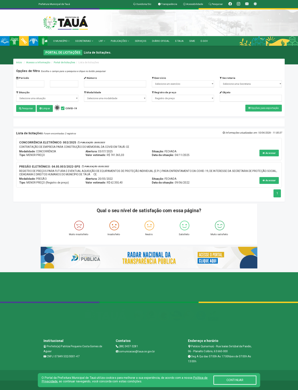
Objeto (225, 92)
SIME (192, 41)
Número (90, 78)
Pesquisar (26, 108)
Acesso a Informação (38, 62)
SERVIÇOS (141, 41)
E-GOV (204, 41)
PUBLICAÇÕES (120, 41)
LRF (102, 41)
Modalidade (92, 92)
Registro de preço (164, 92)
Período (22, 78)
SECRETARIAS (84, 41)
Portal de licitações (64, 62)
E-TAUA (179, 41)
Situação (22, 92)
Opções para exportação (263, 108)
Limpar (45, 108)
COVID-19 (71, 108)
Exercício (159, 78)
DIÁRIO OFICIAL (160, 41)
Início (19, 62)
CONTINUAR (235, 380)
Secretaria (227, 78)
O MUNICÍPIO (61, 41)
